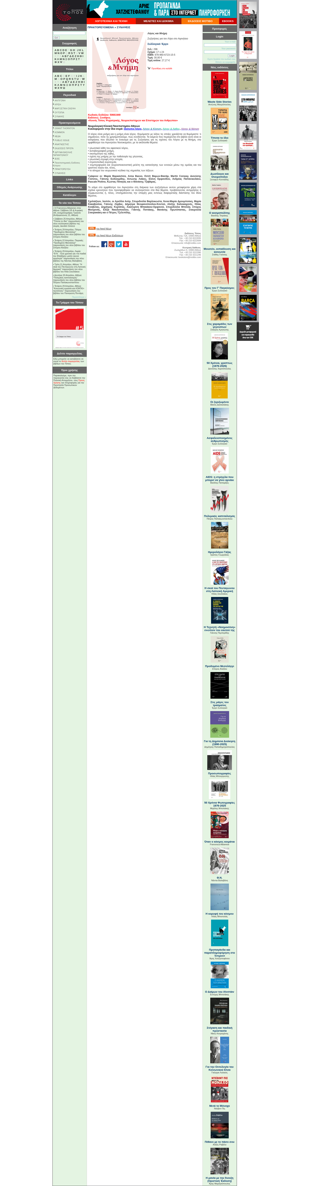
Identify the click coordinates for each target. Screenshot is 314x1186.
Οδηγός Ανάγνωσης (69, 187)
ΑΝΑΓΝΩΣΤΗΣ (62, 144)
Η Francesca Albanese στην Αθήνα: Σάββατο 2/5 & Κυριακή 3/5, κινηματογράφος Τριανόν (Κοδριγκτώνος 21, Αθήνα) (68, 211)
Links (69, 179)
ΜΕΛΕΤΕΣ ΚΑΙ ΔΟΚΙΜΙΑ (159, 21)
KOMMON (59, 132)
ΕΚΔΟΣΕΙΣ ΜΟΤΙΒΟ (200, 21)
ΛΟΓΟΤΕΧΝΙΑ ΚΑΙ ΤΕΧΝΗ (111, 21)
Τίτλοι (69, 69)
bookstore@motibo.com (189, 257)
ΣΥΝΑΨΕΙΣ (60, 173)
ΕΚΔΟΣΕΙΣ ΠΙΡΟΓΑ (64, 148)
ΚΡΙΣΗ (58, 104)
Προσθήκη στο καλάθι (160, 68)
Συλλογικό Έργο (158, 43)
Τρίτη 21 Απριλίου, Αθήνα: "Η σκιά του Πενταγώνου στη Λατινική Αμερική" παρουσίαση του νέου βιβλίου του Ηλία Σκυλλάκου (69, 268)
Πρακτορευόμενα (70, 122)
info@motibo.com (192, 243)
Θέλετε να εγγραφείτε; (225, 62)
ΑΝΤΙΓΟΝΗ (60, 100)
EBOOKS (228, 21)
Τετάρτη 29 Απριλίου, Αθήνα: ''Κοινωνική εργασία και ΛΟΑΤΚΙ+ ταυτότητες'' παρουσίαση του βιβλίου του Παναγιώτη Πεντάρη (68, 289)
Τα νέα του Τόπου (69, 202)
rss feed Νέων (103, 228)
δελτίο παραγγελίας (70, 361)
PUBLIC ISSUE (62, 140)
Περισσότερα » (79, 297)
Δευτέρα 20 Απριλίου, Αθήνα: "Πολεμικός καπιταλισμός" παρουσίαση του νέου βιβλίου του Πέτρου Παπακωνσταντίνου (69, 279)
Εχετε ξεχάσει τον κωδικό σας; (221, 59)
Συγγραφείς (69, 43)
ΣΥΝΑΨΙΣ (59, 116)
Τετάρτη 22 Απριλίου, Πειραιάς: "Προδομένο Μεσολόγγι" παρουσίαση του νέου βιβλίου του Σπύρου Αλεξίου (69, 244)
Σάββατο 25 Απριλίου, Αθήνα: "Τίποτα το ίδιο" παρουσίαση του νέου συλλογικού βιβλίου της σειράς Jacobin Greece (68, 222)
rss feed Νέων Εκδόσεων (109, 235)
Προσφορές (219, 28)
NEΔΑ (57, 136)
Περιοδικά (69, 94)
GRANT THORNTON (65, 128)
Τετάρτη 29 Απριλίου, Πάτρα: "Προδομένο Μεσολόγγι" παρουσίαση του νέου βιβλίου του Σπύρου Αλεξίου (69, 233)
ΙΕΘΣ (57, 159)
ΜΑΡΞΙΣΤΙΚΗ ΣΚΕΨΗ (65, 108)
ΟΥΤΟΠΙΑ (59, 112)
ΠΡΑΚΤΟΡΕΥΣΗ (62, 169)
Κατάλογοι (69, 195)
